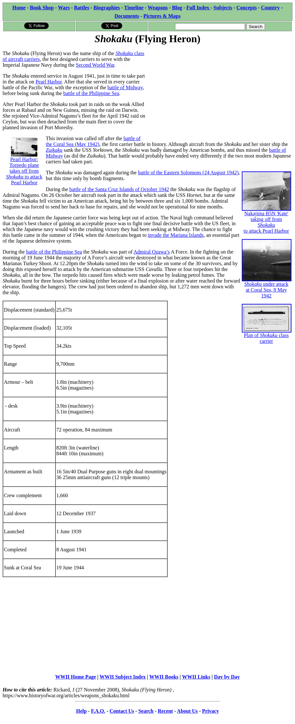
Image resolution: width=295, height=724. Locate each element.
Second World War (95, 65)
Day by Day (227, 677)
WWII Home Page (75, 677)
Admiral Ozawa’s (151, 252)
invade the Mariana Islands (176, 235)
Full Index (198, 7)
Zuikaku (54, 150)
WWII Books (163, 677)
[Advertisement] (220, 91)
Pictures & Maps (162, 16)
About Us (187, 711)
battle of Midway (125, 87)
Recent (165, 711)
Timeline (133, 7)
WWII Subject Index (123, 677)
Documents (126, 16)
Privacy (210, 711)
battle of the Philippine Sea (91, 93)
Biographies (106, 7)
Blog (177, 7)
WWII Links (196, 677)
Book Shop (42, 7)
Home (18, 7)
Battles (81, 7)
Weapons (158, 7)
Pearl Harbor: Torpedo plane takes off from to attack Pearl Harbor (24, 163)
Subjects (222, 7)
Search (145, 711)
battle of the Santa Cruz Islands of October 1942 (119, 189)
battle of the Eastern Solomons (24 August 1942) (188, 172)
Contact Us (122, 711)
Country (270, 7)
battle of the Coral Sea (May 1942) (93, 141)
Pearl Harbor (48, 81)
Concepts (246, 7)
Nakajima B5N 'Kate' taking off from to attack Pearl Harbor (266, 211)
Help (81, 711)
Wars (64, 7)
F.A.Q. (98, 711)
